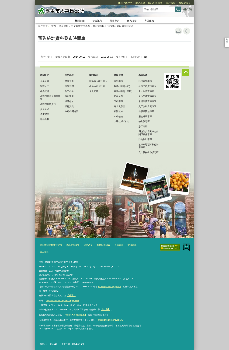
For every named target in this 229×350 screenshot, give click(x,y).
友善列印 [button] (178, 31)
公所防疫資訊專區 (147, 86)
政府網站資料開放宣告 (50, 245)
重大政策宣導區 (146, 91)
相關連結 (118, 111)
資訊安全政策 (71, 245)
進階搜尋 (187, 9)
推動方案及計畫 (97, 86)
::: (34, 1)
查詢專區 (118, 81)
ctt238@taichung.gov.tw (109, 286)
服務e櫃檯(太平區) (123, 91)
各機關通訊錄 (100, 245)
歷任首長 (44, 119)
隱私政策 (85, 245)
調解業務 (118, 96)
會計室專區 (99, 26)
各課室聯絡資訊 (48, 104)
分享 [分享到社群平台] (227, 39)
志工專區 (143, 126)
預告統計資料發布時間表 (120, 26)
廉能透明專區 (145, 116)
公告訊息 (97, 20)
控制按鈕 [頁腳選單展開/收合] (185, 72)
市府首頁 (152, 2)
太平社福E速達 (121, 121)
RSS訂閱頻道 (137, 2)
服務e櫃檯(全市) (122, 86)
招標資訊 (69, 106)
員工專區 (44, 251)
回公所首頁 (166, 2)
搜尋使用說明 (107, 2)
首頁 (53, 26)
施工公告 (69, 91)
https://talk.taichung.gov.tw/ (110, 318)
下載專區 (118, 101)
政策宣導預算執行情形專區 (149, 146)
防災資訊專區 (145, 81)
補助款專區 (144, 121)
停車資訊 (44, 114)
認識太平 (44, 86)
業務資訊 (114, 20)
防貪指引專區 (145, 139)
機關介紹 (80, 20)
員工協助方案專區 (147, 106)
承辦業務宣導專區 (147, 101)
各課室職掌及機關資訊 (50, 97)
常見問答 (93, 91)
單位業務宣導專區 (80, 26)
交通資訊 (127, 245)
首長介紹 (44, 81)
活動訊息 (69, 96)
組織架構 (44, 91)
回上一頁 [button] (186, 31)
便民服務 (132, 20)
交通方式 (44, 109)
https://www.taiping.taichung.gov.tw (62, 299)
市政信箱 (118, 116)
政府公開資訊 (71, 111)
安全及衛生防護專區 (149, 152)
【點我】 (105, 308)
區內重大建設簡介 (98, 81)
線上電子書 (119, 106)
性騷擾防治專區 (146, 111)
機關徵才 (69, 101)
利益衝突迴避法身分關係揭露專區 (149, 133)
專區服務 (149, 20)
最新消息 (69, 81)
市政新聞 (69, 86)
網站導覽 (122, 2)
